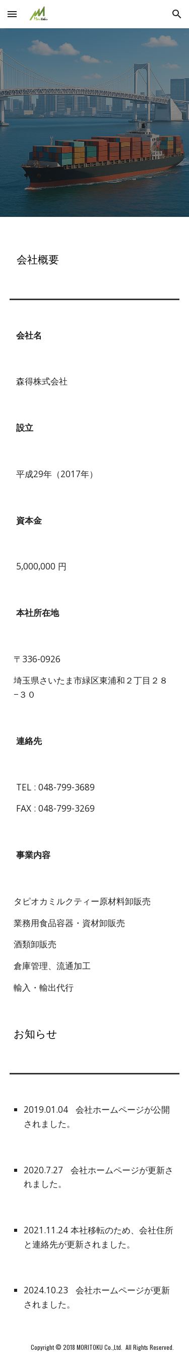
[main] (95, 249)
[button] (12, 14)
